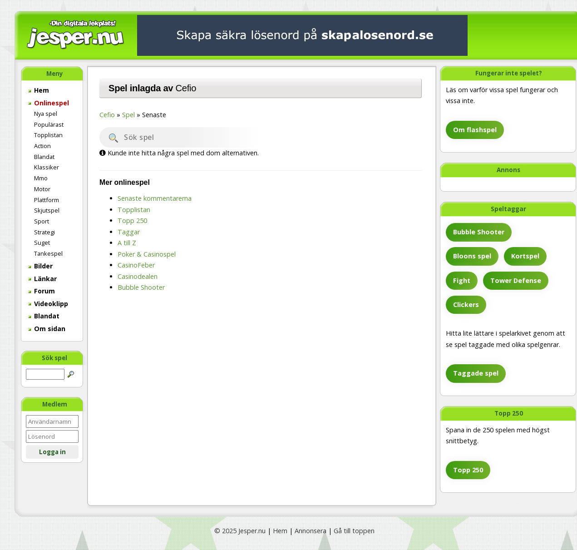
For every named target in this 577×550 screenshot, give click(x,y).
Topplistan (48, 135)
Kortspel (525, 256)
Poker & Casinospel (147, 254)
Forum (41, 291)
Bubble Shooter (478, 232)
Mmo (41, 178)
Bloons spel (472, 256)
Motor (42, 189)
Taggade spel (475, 373)
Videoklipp (48, 303)
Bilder (40, 266)
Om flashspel (475, 129)
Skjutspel (46, 210)
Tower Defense (515, 280)
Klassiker (46, 167)
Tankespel (48, 253)
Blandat (44, 157)
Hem (38, 90)
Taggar (129, 232)
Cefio (186, 88)
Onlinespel (48, 103)
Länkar (42, 278)
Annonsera (310, 530)
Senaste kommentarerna (155, 198)
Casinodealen (138, 276)
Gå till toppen (354, 530)
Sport (41, 221)
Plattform (46, 200)
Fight (461, 280)
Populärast (49, 124)
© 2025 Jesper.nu (240, 530)
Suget (42, 242)
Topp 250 (468, 470)
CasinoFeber (136, 265)
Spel (128, 114)
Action (42, 146)
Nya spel (45, 113)
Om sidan (46, 328)
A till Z (127, 242)
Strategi (44, 232)
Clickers (466, 304)
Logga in (52, 452)
